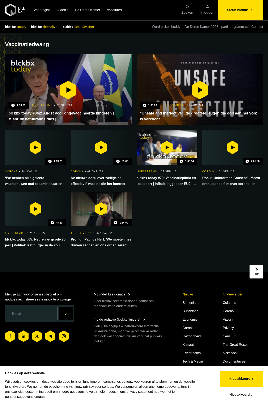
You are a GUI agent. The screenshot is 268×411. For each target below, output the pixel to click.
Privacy (228, 328)
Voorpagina (42, 10)
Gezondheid (192, 336)
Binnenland (191, 302)
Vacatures (114, 10)
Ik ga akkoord (242, 379)
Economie (190, 319)
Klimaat (188, 344)
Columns (229, 302)
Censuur (229, 336)
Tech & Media (193, 361)
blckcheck (230, 353)
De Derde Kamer (87, 10)
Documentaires (234, 361)
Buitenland (191, 311)
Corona (188, 328)
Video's (62, 10)
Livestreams (192, 353)
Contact (257, 27)
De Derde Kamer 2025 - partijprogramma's (216, 27)
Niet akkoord (241, 395)
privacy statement (140, 391)
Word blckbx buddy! (166, 27)
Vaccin (228, 319)
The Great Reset (235, 344)
